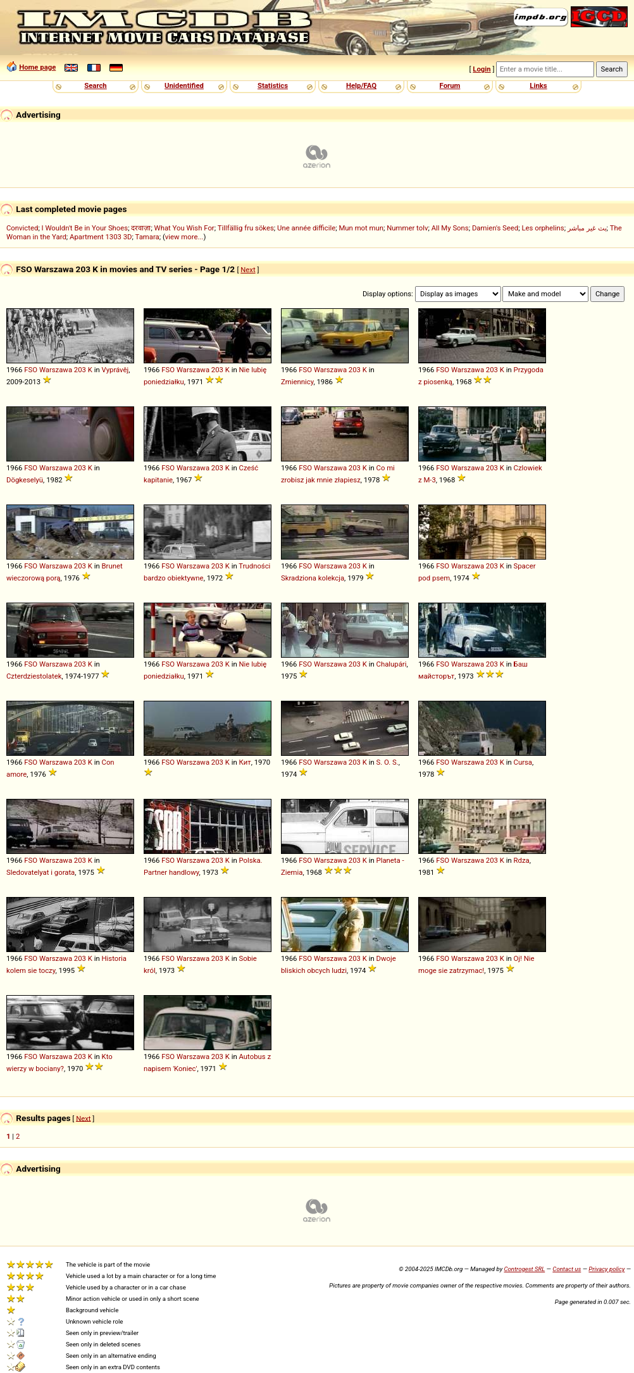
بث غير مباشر (587, 227)
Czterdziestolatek (33, 676)
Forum (450, 85)
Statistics (273, 85)
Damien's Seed (495, 227)
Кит (245, 762)
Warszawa (55, 369)
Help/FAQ (361, 85)
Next (247, 269)
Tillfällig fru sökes (246, 227)
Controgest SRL (524, 1268)
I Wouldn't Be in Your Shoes (85, 227)
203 (80, 369)
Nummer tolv (407, 227)
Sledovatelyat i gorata (40, 872)
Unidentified (184, 85)
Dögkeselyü (24, 479)
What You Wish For (184, 227)
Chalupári (391, 664)
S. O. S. (387, 762)
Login (481, 69)
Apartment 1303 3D (101, 236)
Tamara (147, 236)
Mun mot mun (361, 227)
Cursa (523, 762)
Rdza (522, 860)
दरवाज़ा (141, 227)
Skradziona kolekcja (312, 578)
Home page (37, 67)
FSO (30, 369)
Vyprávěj (115, 369)
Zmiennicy (297, 381)
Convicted (22, 227)
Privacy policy (606, 1268)
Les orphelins (542, 227)
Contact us (566, 1268)
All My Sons (450, 227)
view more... (184, 236)
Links (538, 85)
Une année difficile (306, 227)
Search (95, 85)
